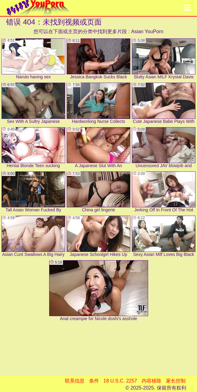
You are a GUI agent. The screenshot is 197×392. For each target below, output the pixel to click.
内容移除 (151, 380)
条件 (94, 380)
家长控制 (176, 380)
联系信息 (75, 380)
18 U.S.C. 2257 (120, 380)
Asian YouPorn (147, 31)
